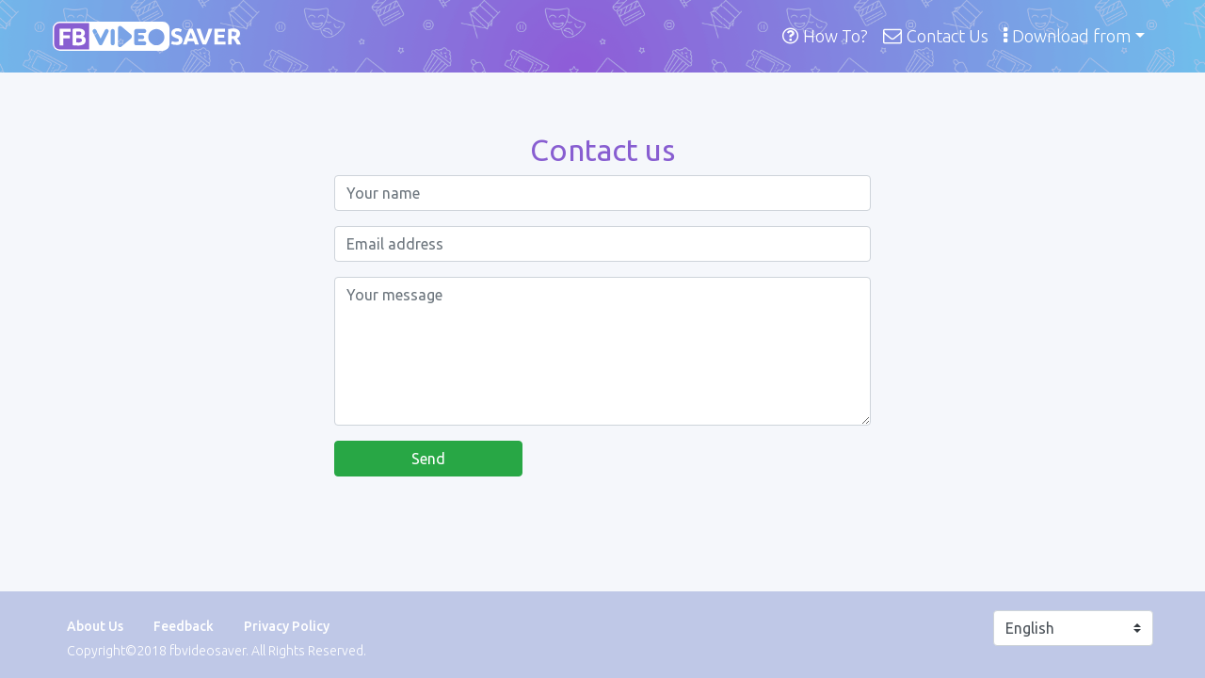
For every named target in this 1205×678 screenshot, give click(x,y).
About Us (95, 626)
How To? (825, 35)
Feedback (183, 626)
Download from (1067, 35)
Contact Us (935, 35)
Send (428, 458)
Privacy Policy (286, 626)
